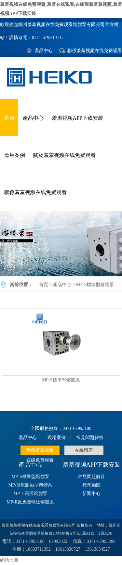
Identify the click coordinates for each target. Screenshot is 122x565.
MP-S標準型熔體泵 (61, 243)
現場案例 (56, 437)
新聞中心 (91, 493)
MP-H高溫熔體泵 (30, 493)
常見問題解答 (89, 437)
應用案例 (14, 155)
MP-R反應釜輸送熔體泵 (30, 502)
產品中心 (43, 50)
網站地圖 (9, 560)
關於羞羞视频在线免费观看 (64, 155)
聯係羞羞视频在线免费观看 (94, 50)
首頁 (9, 118)
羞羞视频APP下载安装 (77, 118)
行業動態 (91, 485)
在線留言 (84, 450)
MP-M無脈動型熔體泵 (30, 485)
